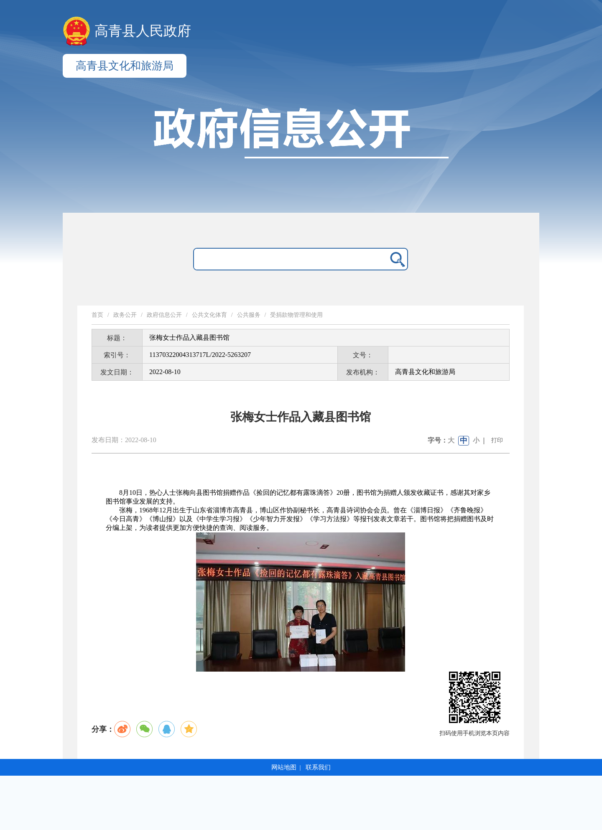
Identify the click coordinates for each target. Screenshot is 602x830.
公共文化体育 (209, 315)
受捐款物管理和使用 (296, 315)
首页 (97, 315)
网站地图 (283, 767)
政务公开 (125, 315)
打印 (497, 440)
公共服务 (248, 315)
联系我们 (318, 767)
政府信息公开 (164, 315)
